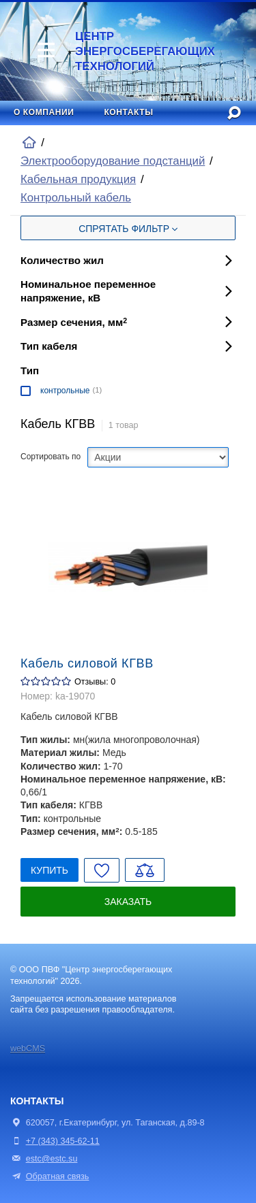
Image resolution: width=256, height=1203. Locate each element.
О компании (44, 112)
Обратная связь (49, 1176)
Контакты (128, 112)
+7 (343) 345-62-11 (63, 1141)
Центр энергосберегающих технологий (126, 51)
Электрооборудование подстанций (112, 160)
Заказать (128, 901)
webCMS (27, 1048)
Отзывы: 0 (94, 682)
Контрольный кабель (75, 197)
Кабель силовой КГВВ (87, 663)
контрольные (64, 390)
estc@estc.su (52, 1159)
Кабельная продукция (78, 179)
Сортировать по (50, 456)
